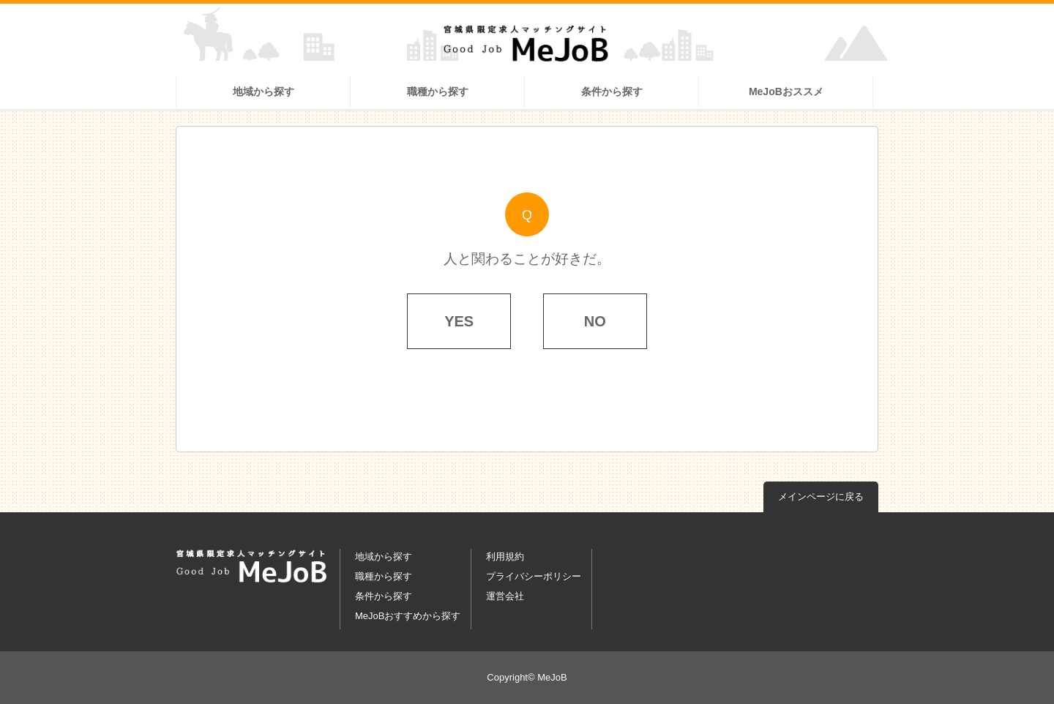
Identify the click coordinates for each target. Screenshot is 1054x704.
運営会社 (505, 596)
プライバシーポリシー (533, 576)
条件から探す (612, 91)
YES (459, 321)
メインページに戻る (821, 496)
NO (595, 321)
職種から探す (437, 91)
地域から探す (263, 91)
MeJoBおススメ (786, 91)
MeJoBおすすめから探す (407, 615)
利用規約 (505, 556)
